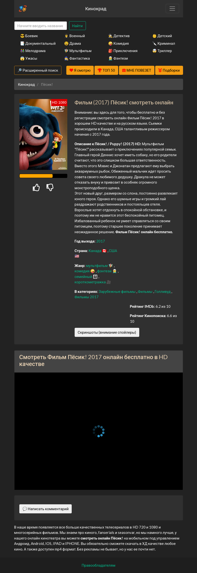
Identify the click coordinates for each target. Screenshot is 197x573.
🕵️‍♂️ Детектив (119, 35)
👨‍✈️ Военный (74, 35)
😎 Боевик (29, 35)
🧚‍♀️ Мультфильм (78, 50)
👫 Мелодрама (33, 50)
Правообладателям (99, 565)
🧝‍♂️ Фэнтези (118, 58)
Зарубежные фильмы (117, 291)
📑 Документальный (35, 43)
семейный (84, 276)
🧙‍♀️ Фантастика (77, 58)
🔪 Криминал (163, 43)
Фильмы (145, 291)
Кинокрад (95, 8)
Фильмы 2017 (87, 297)
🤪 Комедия (118, 43)
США (113, 250)
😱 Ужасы (28, 58)
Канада (95, 250)
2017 (100, 241)
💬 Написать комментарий (46, 509)
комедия (83, 271)
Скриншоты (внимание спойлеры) (107, 332)
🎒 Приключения (123, 50)
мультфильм (97, 265)
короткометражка (91, 282)
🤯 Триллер (162, 50)
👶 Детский (162, 35)
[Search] (40, 25)
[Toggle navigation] (172, 8)
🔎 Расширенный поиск (37, 70)
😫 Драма (72, 43)
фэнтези (104, 271)
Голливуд (163, 291)
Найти (77, 25)
